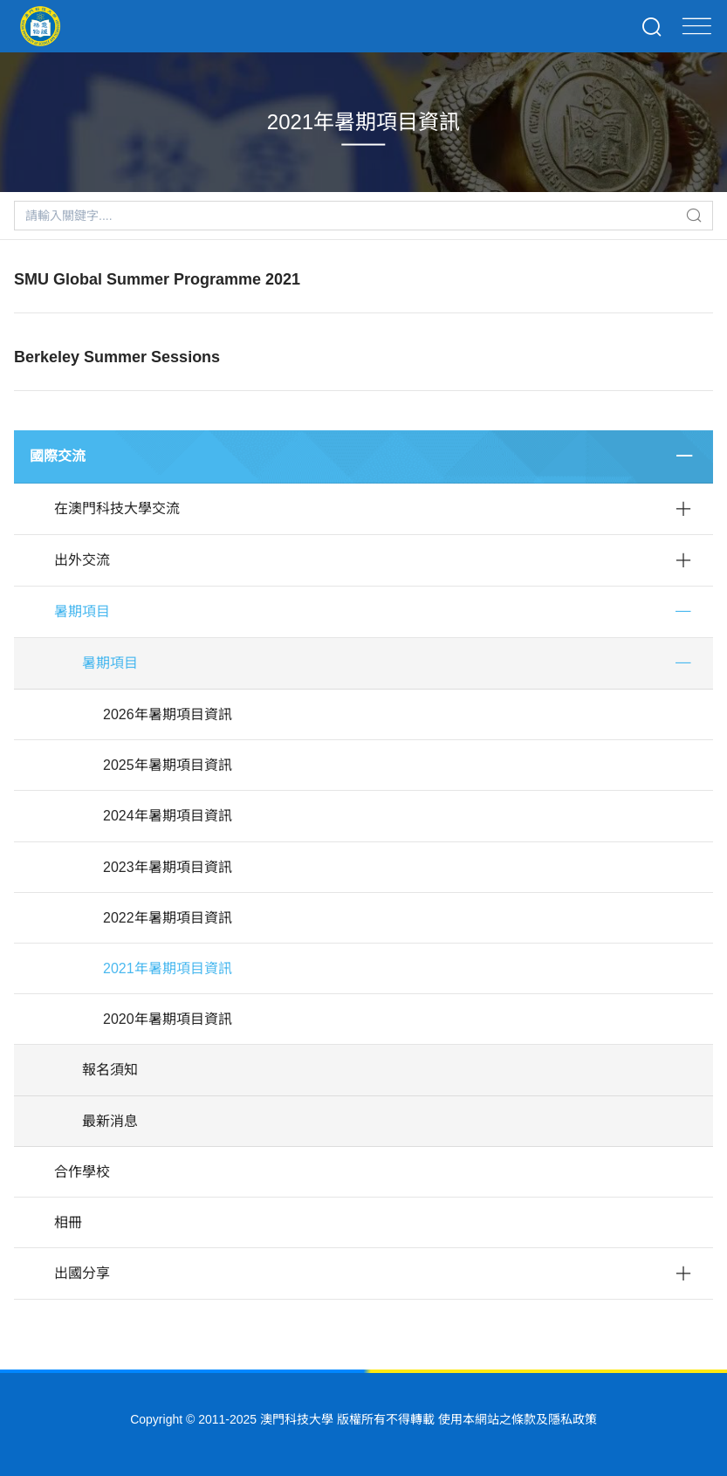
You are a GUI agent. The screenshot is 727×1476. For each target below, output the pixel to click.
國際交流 (58, 456)
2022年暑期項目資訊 (167, 917)
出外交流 (82, 560)
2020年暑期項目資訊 (167, 1019)
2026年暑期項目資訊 (167, 714)
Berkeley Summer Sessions (117, 357)
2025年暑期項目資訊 (167, 765)
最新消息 (110, 1121)
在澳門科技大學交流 (117, 508)
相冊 (68, 1222)
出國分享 (82, 1273)
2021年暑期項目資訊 (167, 968)
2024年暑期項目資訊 (167, 815)
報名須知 (110, 1069)
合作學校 (82, 1171)
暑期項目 (82, 611)
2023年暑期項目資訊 (167, 867)
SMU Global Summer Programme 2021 (157, 279)
